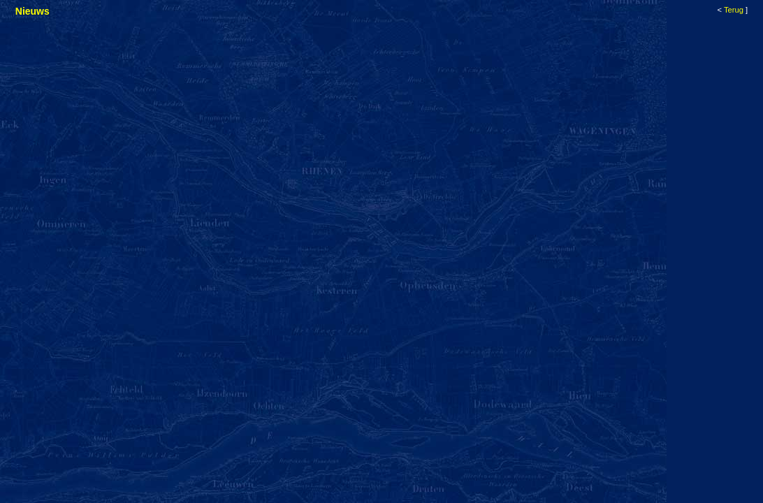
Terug (733, 10)
